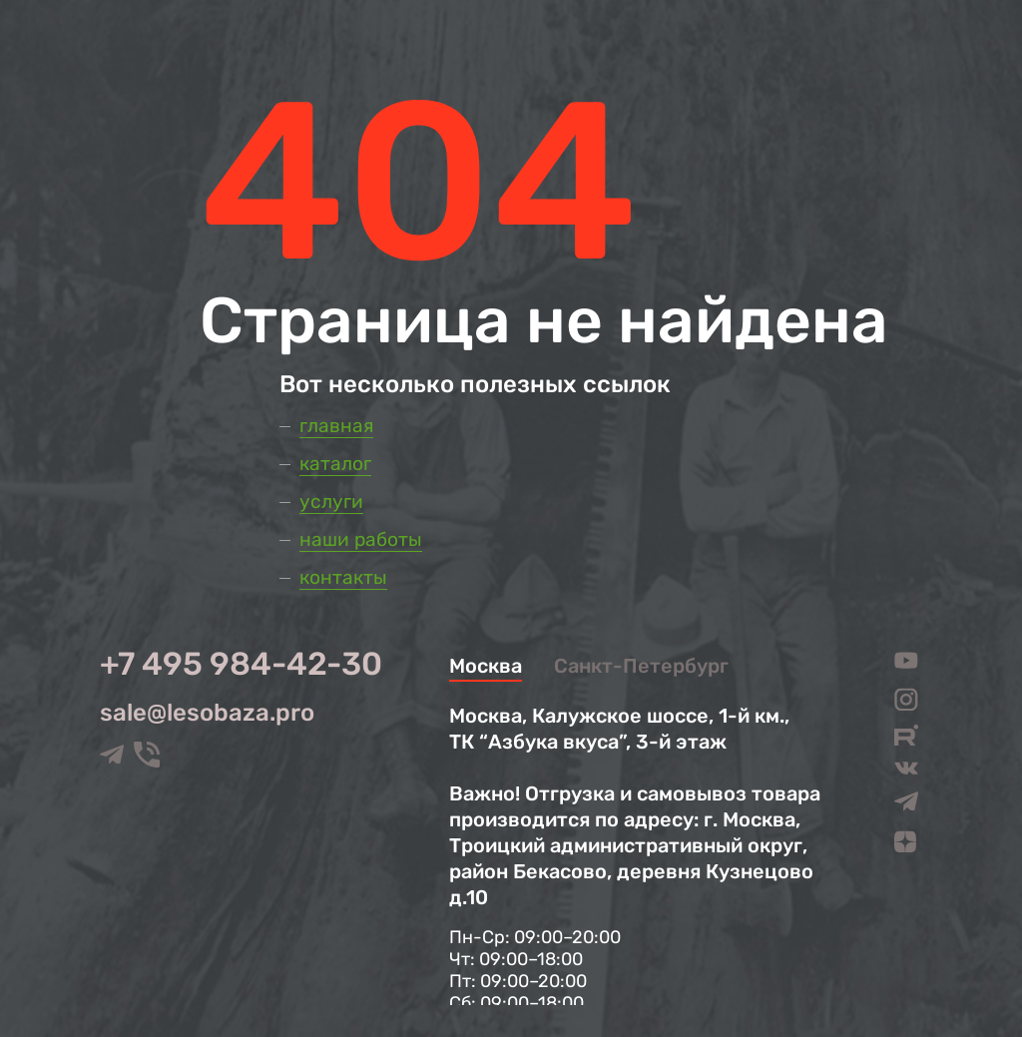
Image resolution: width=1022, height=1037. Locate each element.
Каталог (335, 463)
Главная (336, 425)
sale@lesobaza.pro (207, 713)
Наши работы (360, 539)
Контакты (343, 577)
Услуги (331, 501)
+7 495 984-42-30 (241, 664)
